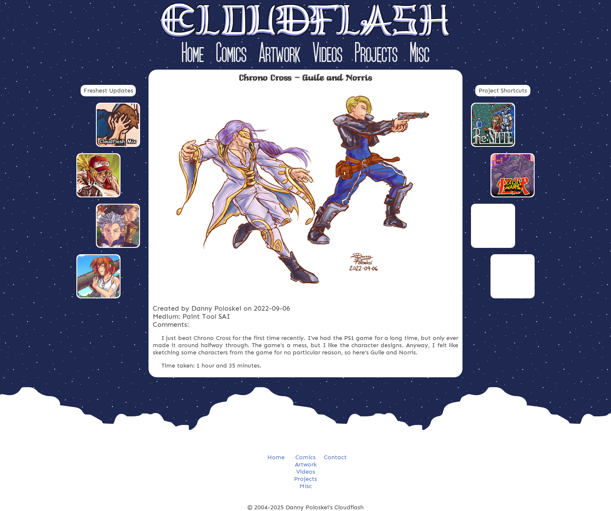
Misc (419, 54)
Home (193, 54)
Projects (376, 54)
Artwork (279, 54)
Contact (335, 457)
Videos (327, 54)
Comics (231, 54)
